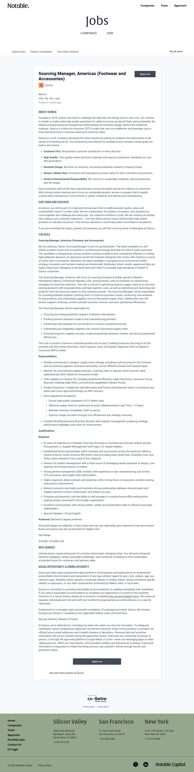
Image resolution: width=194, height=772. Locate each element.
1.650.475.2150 (61, 742)
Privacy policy (89, 707)
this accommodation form (124, 596)
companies (41, 51)
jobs (18, 51)
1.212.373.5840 (152, 738)
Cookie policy (103, 707)
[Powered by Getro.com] (97, 699)
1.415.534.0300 (107, 738)
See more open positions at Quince (66, 672)
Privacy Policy (44, 765)
